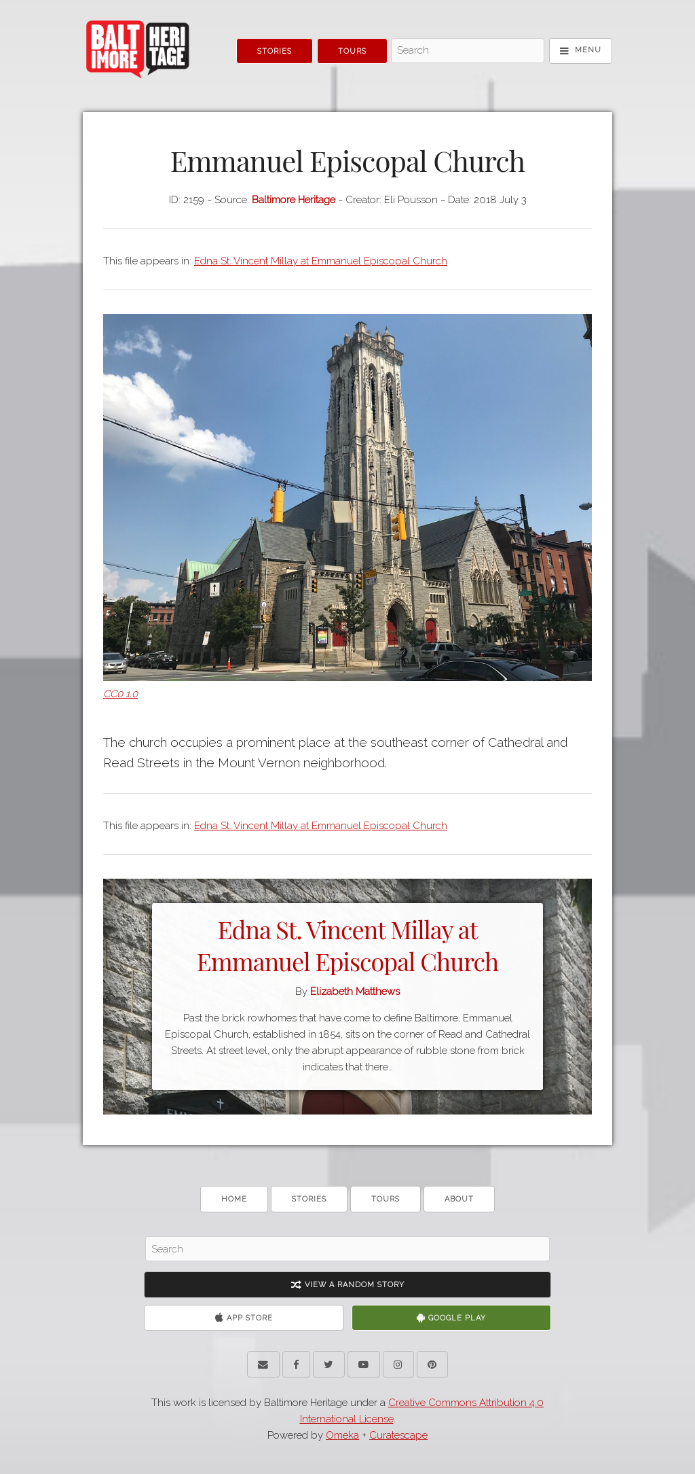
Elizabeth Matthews (355, 991)
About (459, 1199)
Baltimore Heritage (293, 200)
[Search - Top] (467, 51)
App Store (244, 1318)
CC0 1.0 (120, 694)
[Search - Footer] (347, 1249)
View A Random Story (348, 1284)
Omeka (342, 1435)
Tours (352, 51)
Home (234, 1199)
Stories (274, 51)
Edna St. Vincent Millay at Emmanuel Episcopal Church (320, 261)
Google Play (451, 1318)
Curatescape (398, 1435)
